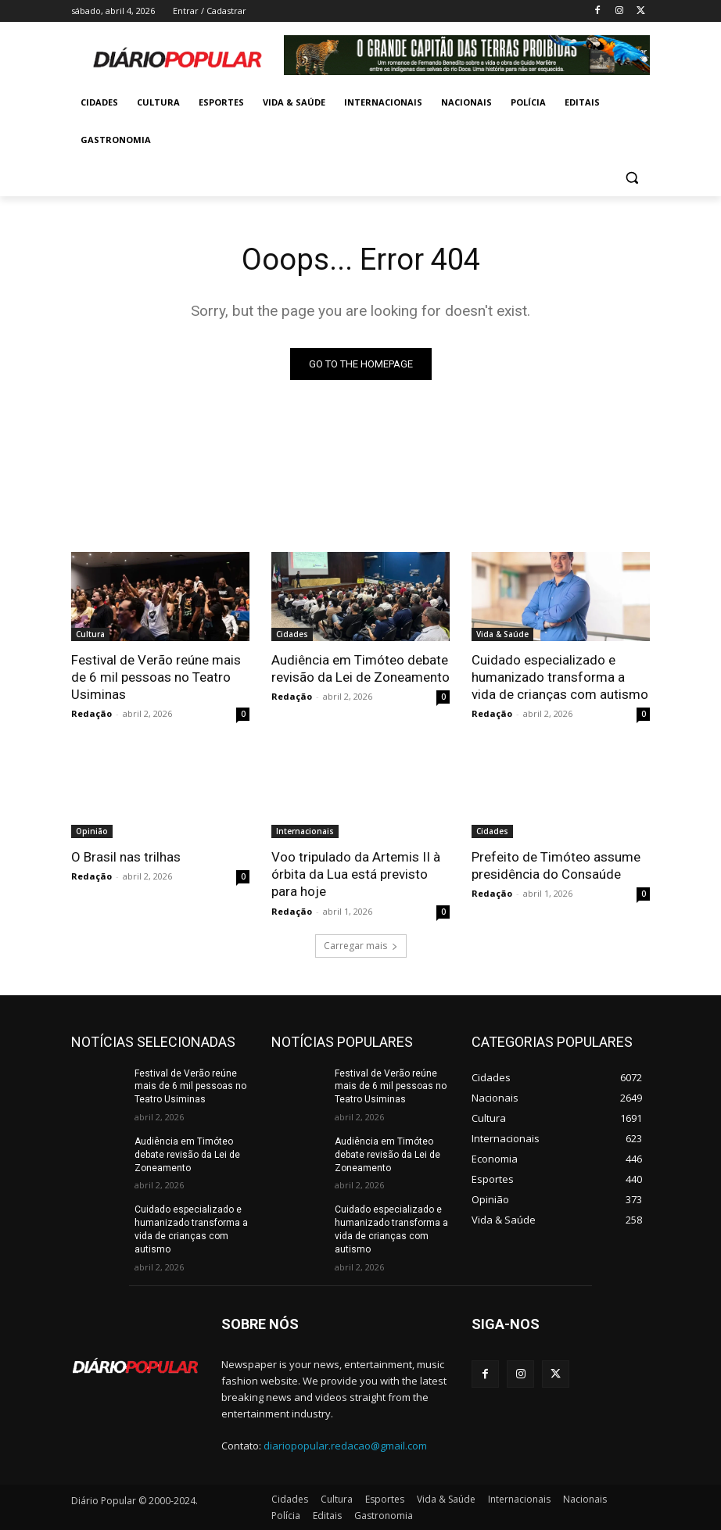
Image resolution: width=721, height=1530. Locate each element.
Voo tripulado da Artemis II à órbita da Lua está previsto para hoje (355, 874)
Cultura (90, 634)
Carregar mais (361, 945)
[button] (631, 177)
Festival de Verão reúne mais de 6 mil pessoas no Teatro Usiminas (156, 677)
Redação (91, 713)
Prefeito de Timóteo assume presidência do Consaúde (556, 865)
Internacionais (305, 831)
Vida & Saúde (502, 634)
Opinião (92, 831)
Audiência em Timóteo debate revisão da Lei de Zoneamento (360, 668)
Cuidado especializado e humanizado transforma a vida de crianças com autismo (560, 677)
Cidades (292, 634)
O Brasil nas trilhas (126, 857)
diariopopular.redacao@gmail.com (345, 1446)
